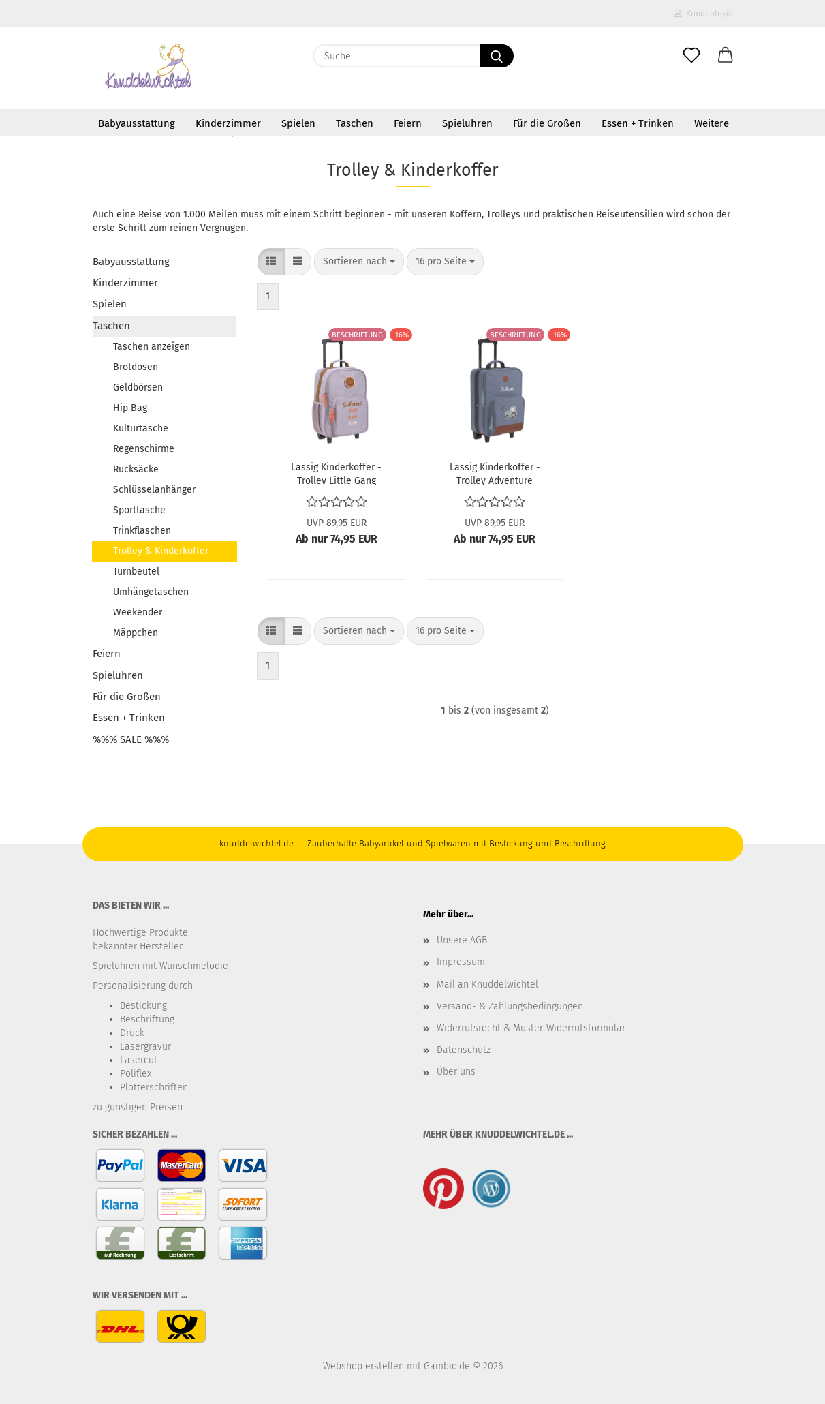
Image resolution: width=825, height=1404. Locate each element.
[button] (726, 56)
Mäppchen (135, 633)
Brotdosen (135, 367)
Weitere (711, 123)
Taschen (354, 123)
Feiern (408, 123)
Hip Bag (130, 408)
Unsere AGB (462, 940)
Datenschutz (464, 1050)
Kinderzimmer (228, 123)
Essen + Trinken (638, 123)
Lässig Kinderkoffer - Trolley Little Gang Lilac (336, 473)
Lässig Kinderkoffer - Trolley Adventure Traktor (495, 473)
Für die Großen (547, 123)
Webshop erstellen (363, 1366)
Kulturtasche (140, 428)
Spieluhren (467, 123)
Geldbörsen (138, 387)
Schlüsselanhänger (154, 489)
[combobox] (359, 261)
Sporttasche (139, 510)
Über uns (456, 1072)
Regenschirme (143, 449)
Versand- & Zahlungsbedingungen (510, 1006)
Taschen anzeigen (151, 346)
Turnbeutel (136, 571)
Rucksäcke (136, 469)
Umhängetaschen (151, 592)
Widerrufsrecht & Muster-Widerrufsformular (531, 1028)
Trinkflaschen (142, 530)
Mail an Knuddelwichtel (487, 984)
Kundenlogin (703, 13)
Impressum (461, 962)
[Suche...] (497, 55)
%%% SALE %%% (131, 739)
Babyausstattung (136, 123)
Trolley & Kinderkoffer (160, 551)
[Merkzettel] (691, 56)
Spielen (298, 123)
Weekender (137, 612)
